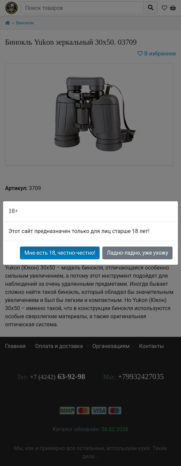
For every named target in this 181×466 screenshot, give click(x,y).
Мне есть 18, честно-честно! (59, 253)
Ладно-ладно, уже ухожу (137, 253)
